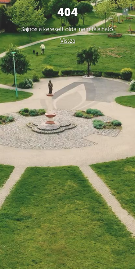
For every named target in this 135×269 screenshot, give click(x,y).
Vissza (67, 41)
